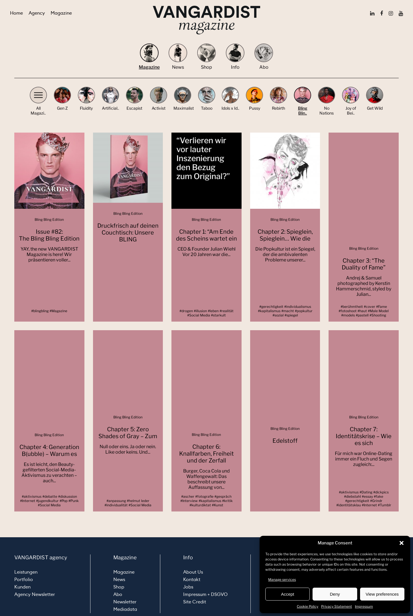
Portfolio (23, 579)
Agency (37, 13)
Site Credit (194, 602)
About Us (193, 572)
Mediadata (125, 609)
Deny (335, 594)
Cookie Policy (307, 606)
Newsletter (125, 602)
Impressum (364, 606)
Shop (118, 587)
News (119, 579)
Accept (287, 594)
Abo (117, 594)
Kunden (22, 587)
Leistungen (25, 572)
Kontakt (191, 579)
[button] (401, 543)
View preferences (382, 594)
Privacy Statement (336, 606)
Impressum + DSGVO (205, 594)
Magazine (61, 13)
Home (16, 13)
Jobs (188, 587)
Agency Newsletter (34, 594)
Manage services (282, 579)
